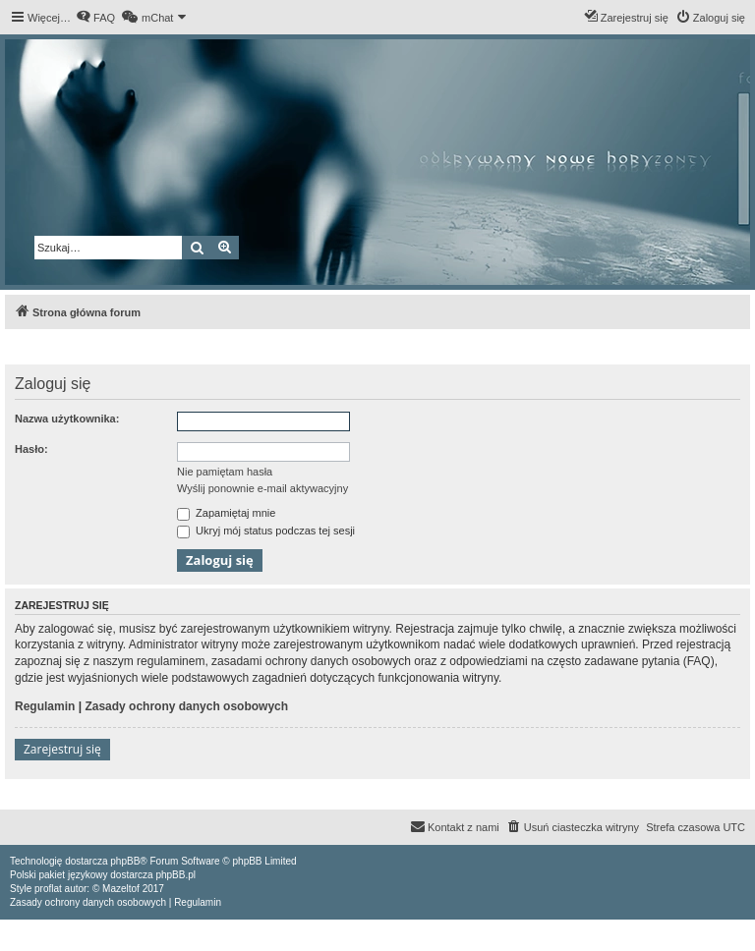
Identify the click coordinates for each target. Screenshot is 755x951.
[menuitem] (95, 17)
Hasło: (31, 449)
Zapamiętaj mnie (226, 513)
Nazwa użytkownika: (67, 418)
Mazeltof (121, 888)
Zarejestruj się (62, 749)
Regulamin (45, 706)
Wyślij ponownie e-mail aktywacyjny (262, 488)
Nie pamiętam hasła (224, 471)
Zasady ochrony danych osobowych (186, 706)
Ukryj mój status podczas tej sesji (266, 530)
